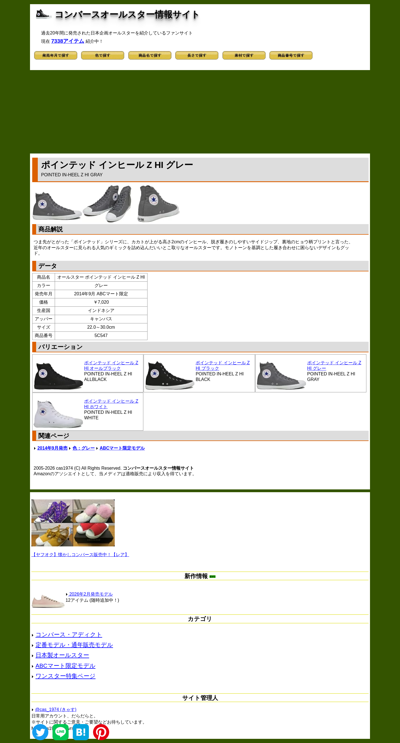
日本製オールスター (62, 655)
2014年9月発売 (52, 448)
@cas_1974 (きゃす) (55, 709)
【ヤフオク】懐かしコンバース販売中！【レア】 (80, 554)
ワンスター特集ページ (66, 676)
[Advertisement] (200, 112)
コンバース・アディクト (69, 634)
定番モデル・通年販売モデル (74, 645)
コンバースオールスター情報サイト (127, 14)
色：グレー (83, 448)
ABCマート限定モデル (122, 448)
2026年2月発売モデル (89, 594)
